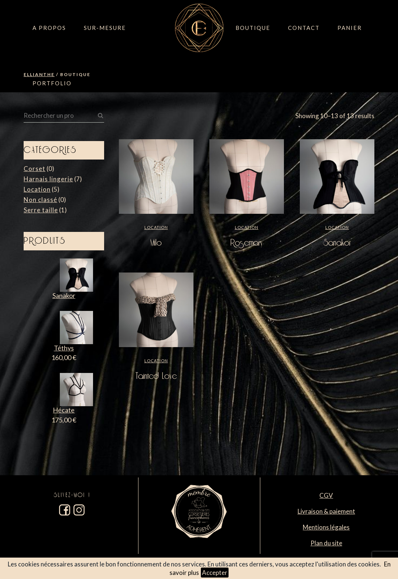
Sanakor (337, 243)
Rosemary (246, 243)
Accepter (214, 572)
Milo (156, 243)
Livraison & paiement (326, 511)
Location (37, 189)
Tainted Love (156, 376)
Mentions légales (326, 527)
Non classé (40, 199)
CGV (326, 495)
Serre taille (41, 210)
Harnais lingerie (48, 179)
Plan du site (326, 543)
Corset (34, 168)
